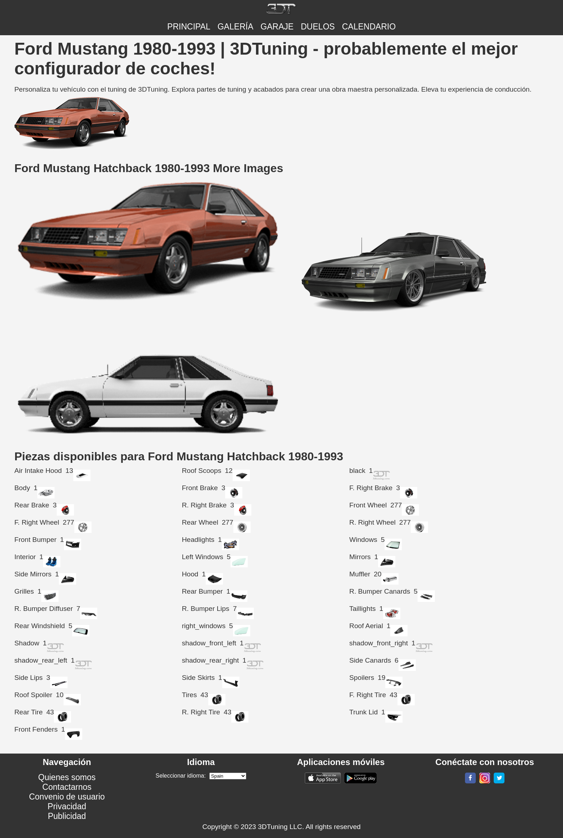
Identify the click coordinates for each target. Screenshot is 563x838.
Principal (188, 26)
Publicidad (67, 816)
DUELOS (318, 26)
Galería (235, 26)
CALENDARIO (369, 26)
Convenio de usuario (67, 796)
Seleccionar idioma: (180, 776)
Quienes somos (67, 777)
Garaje (277, 26)
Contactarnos (67, 787)
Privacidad (67, 806)
